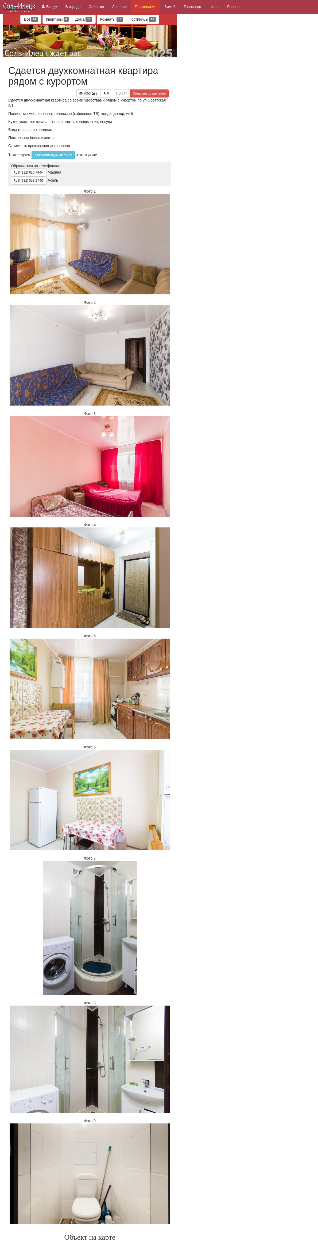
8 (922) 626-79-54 (29, 172)
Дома (83, 19)
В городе (73, 7)
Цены (214, 7)
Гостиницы (143, 19)
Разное (233, 7)
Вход (49, 7)
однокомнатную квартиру (53, 155)
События (96, 7)
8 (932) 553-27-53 (29, 180)
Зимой (170, 7)
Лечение (119, 7)
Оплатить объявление (149, 93)
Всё (31, 19)
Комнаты (111, 19)
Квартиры (57, 19)
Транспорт (192, 7)
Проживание (145, 7)
